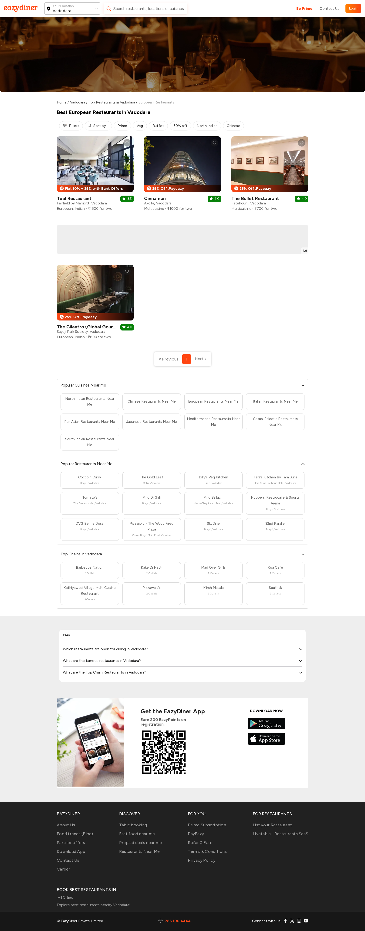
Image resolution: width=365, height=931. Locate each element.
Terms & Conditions (207, 851)
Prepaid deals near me (140, 842)
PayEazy (196, 833)
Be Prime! (305, 8)
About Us (66, 825)
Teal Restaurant (74, 198)
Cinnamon (155, 198)
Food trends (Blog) (75, 833)
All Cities (65, 897)
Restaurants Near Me (139, 851)
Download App (71, 851)
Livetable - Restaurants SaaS (280, 833)
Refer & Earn (200, 842)
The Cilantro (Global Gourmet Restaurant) (103, 327)
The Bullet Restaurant (255, 198)
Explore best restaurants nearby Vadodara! (93, 905)
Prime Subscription (207, 825)
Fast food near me (137, 833)
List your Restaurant (272, 825)
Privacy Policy (201, 860)
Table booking (133, 825)
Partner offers (71, 842)
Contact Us (329, 8)
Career (63, 869)
